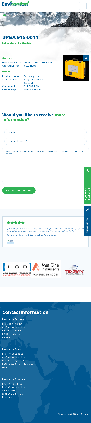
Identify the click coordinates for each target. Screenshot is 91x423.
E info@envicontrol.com (14, 327)
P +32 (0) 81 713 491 (12, 324)
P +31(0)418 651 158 (12, 383)
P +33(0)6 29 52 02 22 (12, 353)
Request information (19, 190)
